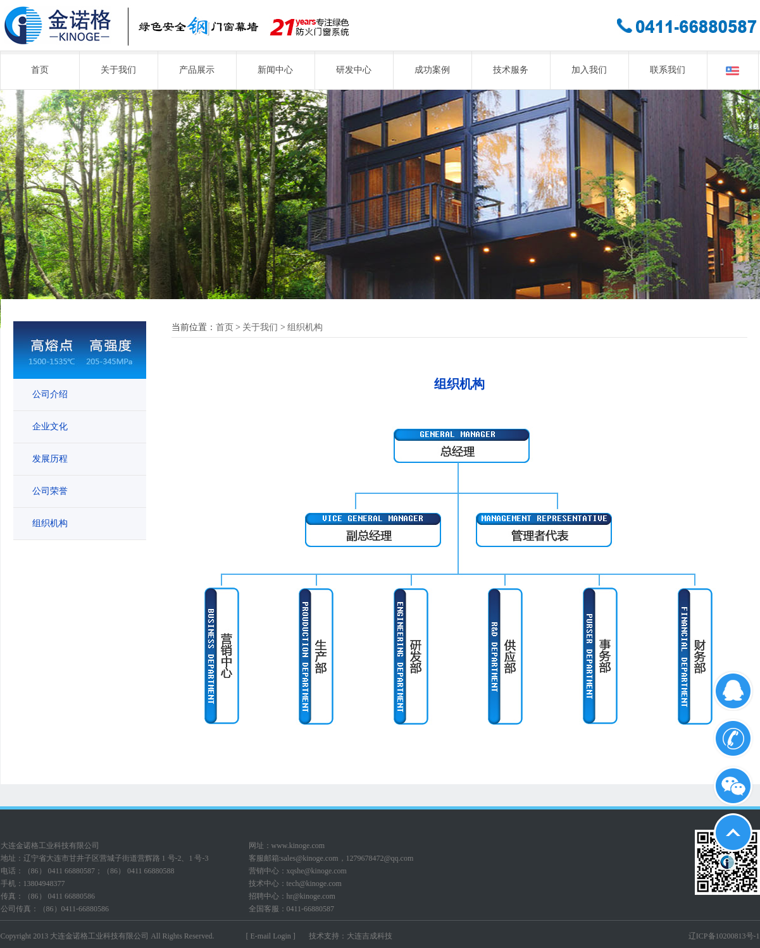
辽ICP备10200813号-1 (724, 936)
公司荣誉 (50, 491)
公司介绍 (50, 394)
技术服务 (510, 70)
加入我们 (589, 70)
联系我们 (667, 70)
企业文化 (50, 426)
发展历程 (50, 459)
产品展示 (197, 70)
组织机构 (50, 523)
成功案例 (432, 70)
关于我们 (118, 70)
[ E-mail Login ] (271, 936)
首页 (40, 70)
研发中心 (353, 70)
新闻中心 (275, 70)
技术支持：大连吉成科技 (350, 936)
